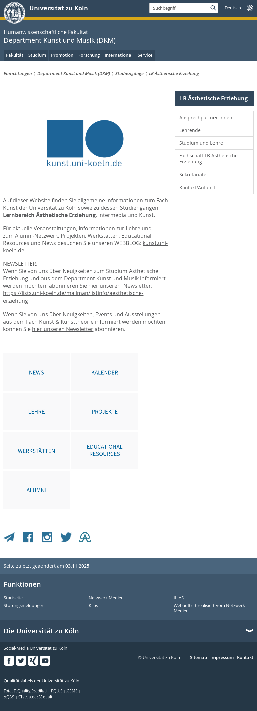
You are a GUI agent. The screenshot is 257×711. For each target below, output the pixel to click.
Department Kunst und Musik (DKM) (60, 40)
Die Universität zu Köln (41, 631)
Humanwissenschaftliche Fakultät (46, 32)
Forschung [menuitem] (89, 55)
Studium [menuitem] (37, 55)
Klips (93, 605)
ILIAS (179, 598)
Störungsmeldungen (24, 605)
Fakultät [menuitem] (14, 55)
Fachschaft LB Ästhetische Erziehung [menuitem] (208, 158)
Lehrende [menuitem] (190, 130)
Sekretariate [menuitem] (192, 174)
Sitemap (198, 657)
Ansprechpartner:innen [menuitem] (205, 117)
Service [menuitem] (145, 55)
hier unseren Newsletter (62, 329)
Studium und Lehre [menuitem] (201, 143)
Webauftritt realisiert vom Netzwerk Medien (209, 608)
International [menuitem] (119, 55)
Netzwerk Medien (106, 598)
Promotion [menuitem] (62, 55)
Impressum (222, 657)
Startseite (13, 598)
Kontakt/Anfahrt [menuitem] (197, 187)
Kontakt (245, 657)
